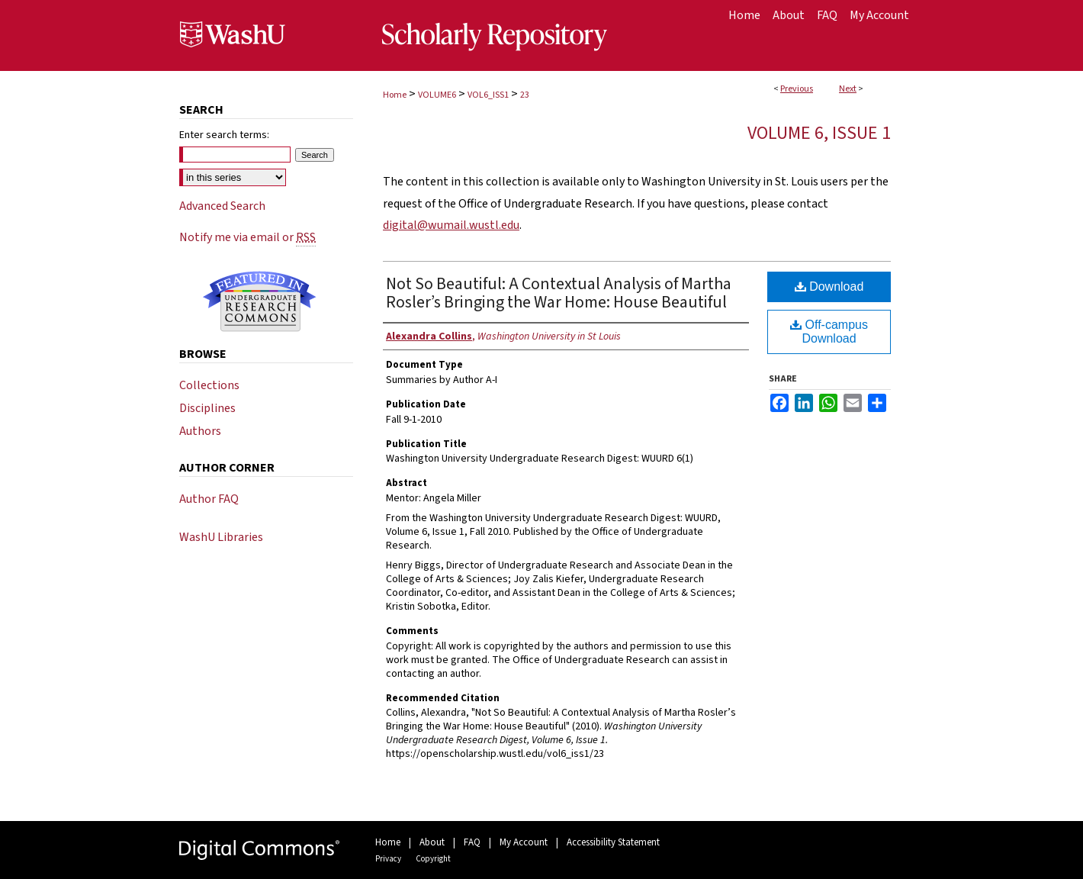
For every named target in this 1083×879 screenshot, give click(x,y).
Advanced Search (222, 206)
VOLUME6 (437, 95)
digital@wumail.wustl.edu (451, 225)
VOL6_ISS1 (488, 95)
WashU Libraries (221, 537)
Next (847, 88)
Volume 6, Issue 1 (819, 133)
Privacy (388, 859)
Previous (796, 88)
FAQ (472, 842)
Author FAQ (209, 499)
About (432, 842)
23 (524, 95)
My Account (524, 842)
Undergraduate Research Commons (259, 301)
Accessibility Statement (613, 842)
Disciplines (207, 408)
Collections (209, 385)
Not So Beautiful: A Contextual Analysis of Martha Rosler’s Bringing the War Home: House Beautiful (558, 293)
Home (395, 95)
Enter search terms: (224, 135)
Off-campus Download (829, 331)
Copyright (433, 859)
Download (829, 286)
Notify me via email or (247, 237)
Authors (200, 431)
